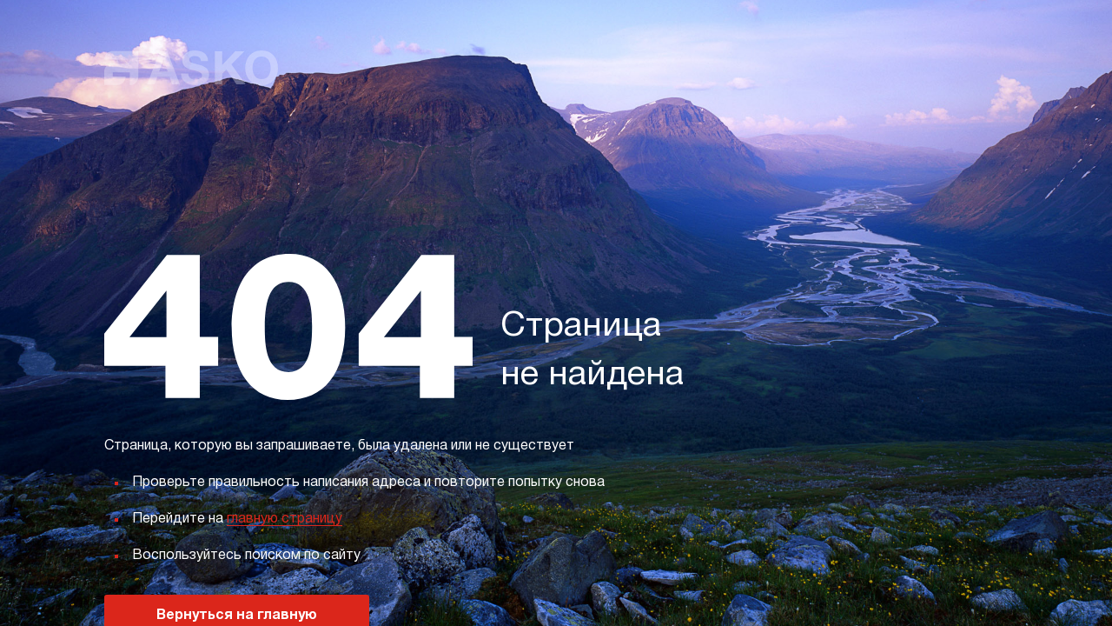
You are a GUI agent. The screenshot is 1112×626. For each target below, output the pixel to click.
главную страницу (284, 519)
